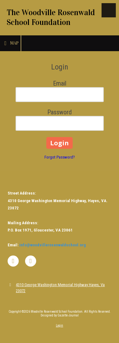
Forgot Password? (59, 157)
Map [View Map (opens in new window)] (10, 43)
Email (59, 83)
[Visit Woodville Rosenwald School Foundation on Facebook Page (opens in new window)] (13, 261)
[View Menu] (109, 10)
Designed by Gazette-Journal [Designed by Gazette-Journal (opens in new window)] (60, 315)
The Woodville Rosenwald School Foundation (51, 17)
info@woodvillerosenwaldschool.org (52, 245)
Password (59, 112)
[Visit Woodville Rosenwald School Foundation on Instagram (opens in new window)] (30, 261)
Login (59, 325)
